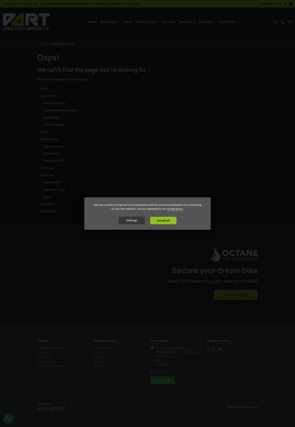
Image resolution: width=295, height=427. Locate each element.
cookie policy (175, 208)
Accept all (163, 220)
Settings (131, 220)
